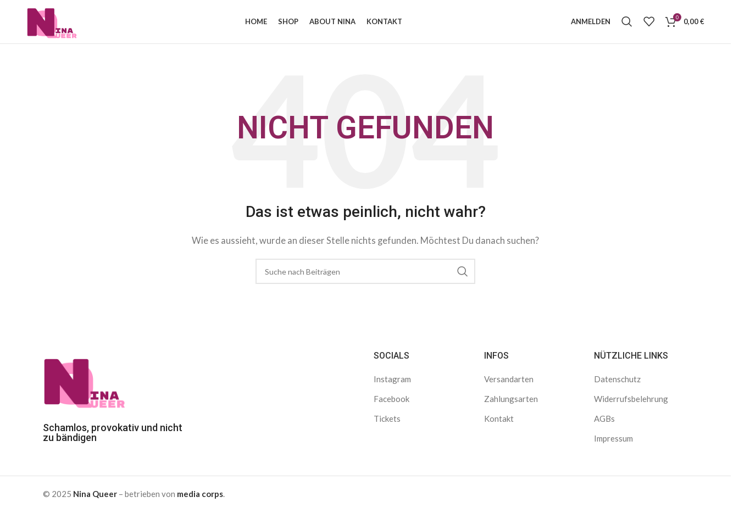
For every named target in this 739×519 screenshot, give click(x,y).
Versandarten (509, 385)
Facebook (391, 405)
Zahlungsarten (511, 405)
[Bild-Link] (84, 386)
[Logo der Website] (55, 24)
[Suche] (627, 25)
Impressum (613, 444)
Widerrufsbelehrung (631, 405)
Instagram (392, 385)
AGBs (604, 424)
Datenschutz (617, 385)
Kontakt (499, 424)
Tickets (387, 424)
